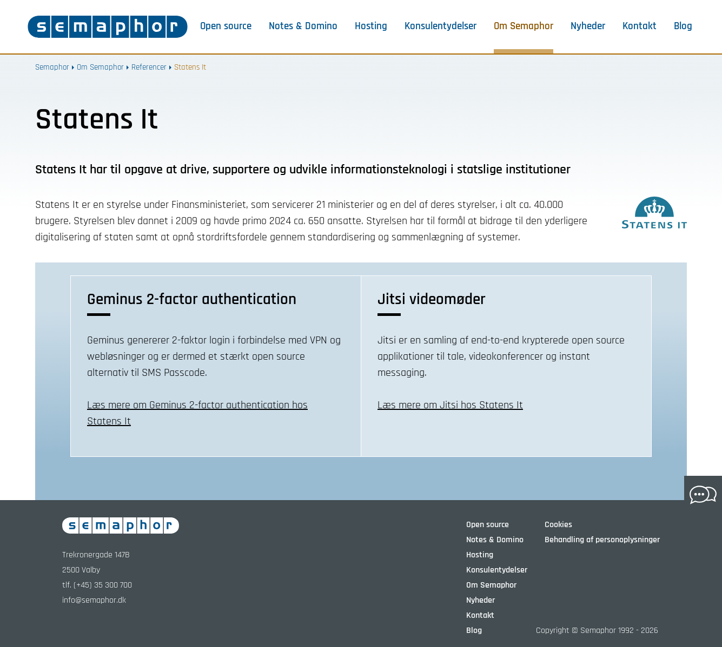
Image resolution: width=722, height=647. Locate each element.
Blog (683, 26)
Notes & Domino (303, 26)
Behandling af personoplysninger (602, 539)
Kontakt (639, 26)
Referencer (149, 67)
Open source (225, 26)
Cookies (558, 524)
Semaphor (52, 67)
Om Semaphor (523, 26)
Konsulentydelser (440, 26)
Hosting (371, 26)
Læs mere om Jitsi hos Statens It (450, 405)
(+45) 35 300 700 (103, 585)
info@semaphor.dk (94, 600)
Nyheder (588, 26)
